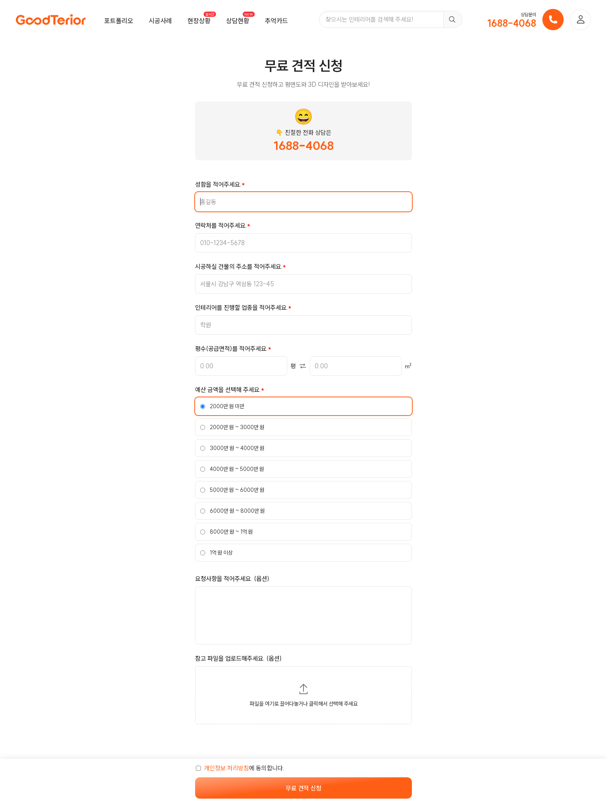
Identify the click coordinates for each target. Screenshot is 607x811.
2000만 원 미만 (222, 406)
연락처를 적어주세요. (221, 225)
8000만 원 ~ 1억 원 (226, 531)
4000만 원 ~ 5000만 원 (232, 469)
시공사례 (160, 21)
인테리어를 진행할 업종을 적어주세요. (241, 307)
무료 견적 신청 (303, 788)
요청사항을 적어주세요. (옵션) (232, 578)
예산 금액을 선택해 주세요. (228, 389)
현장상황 (199, 21)
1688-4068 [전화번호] (511, 23)
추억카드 (276, 21)
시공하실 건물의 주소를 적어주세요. (239, 266)
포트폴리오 (118, 21)
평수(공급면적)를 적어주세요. (231, 348)
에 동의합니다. (240, 768)
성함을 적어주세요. (218, 184)
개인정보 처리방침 (226, 768)
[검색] (452, 19)
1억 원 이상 (216, 552)
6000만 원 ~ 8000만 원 (232, 510)
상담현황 (237, 21)
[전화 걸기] (553, 19)
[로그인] (580, 19)
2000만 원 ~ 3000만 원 (232, 427)
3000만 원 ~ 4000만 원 (232, 448)
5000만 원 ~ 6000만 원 (232, 489)
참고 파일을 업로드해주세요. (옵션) (238, 658)
